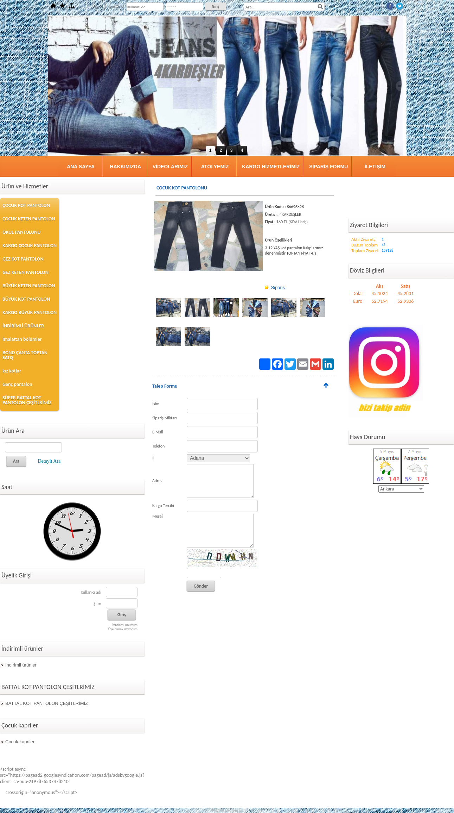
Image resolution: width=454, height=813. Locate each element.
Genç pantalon (17, 384)
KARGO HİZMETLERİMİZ (271, 166)
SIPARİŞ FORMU (328, 166)
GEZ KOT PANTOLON (22, 259)
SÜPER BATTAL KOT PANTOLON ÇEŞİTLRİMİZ (26, 400)
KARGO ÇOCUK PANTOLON (29, 246)
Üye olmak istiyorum (123, 629)
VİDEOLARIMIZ (170, 166)
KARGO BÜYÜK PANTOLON (29, 312)
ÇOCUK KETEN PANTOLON (28, 219)
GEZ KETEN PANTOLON (25, 272)
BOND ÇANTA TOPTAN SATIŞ (24, 355)
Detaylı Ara (49, 461)
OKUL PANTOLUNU (21, 232)
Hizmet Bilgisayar (227, 810)
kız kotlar (11, 371)
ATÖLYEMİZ (215, 166)
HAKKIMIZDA (125, 166)
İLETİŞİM (375, 166)
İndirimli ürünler (21, 665)
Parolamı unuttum (125, 625)
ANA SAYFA (81, 166)
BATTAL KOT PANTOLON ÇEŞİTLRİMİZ (46, 703)
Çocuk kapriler (19, 741)
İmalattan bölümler (22, 339)
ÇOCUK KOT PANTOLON (26, 205)
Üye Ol (97, 6)
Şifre (97, 603)
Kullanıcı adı (91, 592)
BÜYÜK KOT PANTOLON (26, 299)
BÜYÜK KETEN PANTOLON (28, 286)
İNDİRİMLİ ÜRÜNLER (23, 326)
